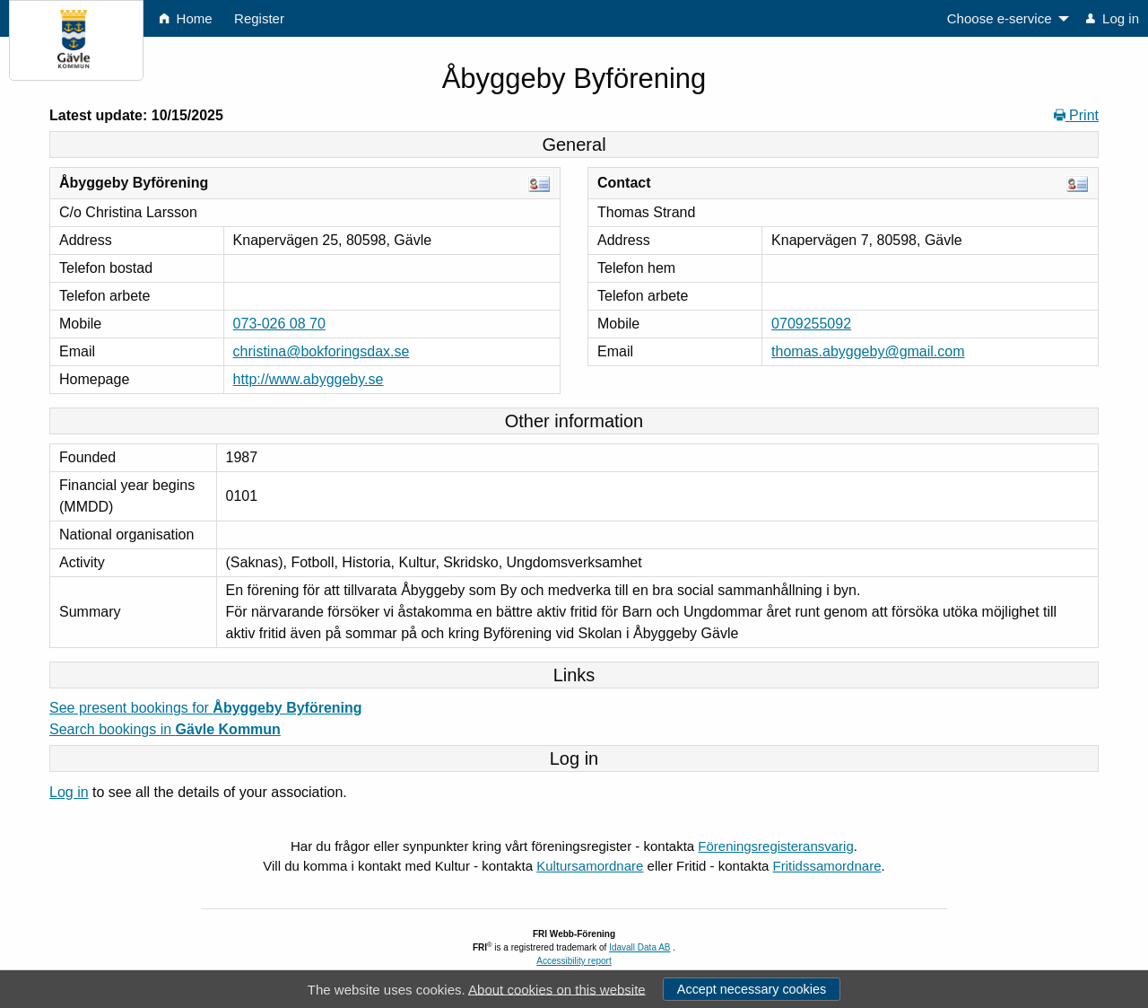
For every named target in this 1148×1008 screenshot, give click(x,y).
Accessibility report (573, 961)
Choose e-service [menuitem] (999, 18)
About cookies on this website (557, 988)
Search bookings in (165, 729)
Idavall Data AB (639, 947)
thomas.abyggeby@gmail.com (867, 351)
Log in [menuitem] (1112, 18)
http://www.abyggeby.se (308, 379)
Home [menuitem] (186, 18)
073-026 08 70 (279, 323)
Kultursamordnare (589, 865)
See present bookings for (205, 707)
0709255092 (811, 323)
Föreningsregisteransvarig (775, 846)
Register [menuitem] (259, 18)
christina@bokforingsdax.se (321, 351)
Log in (69, 792)
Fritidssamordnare (827, 865)
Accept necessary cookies (751, 989)
